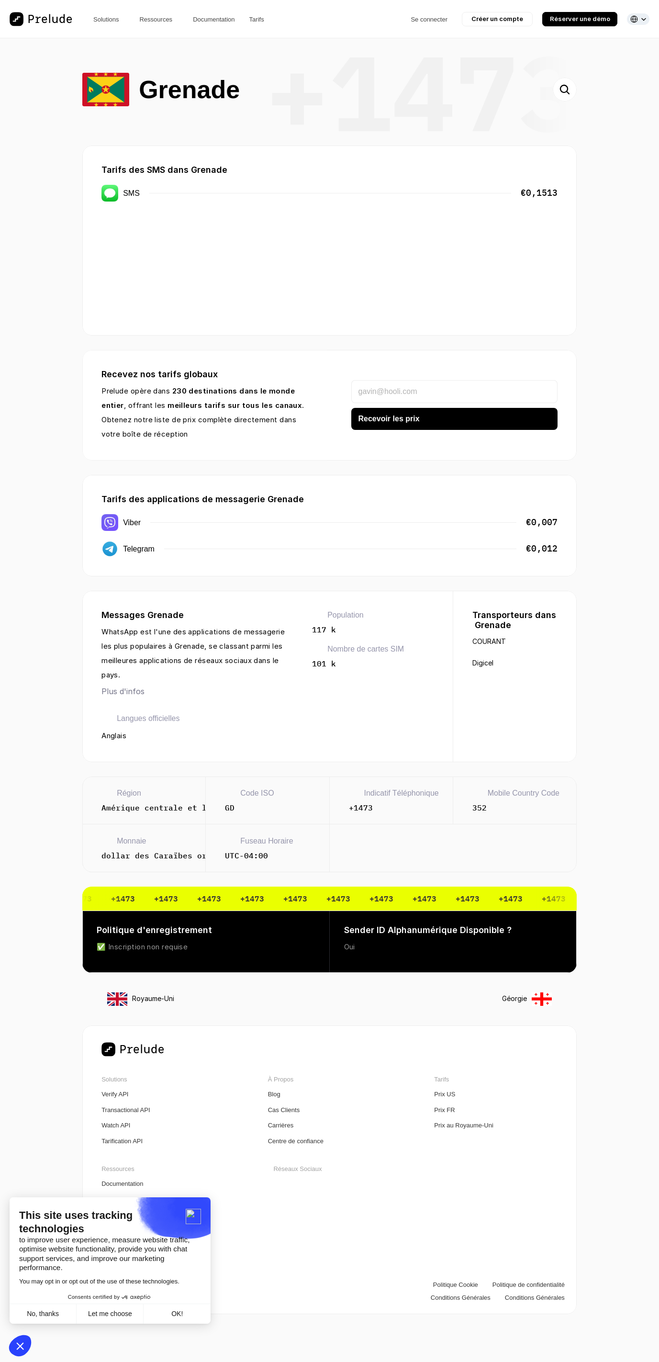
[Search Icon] (565, 89)
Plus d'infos (123, 691)
